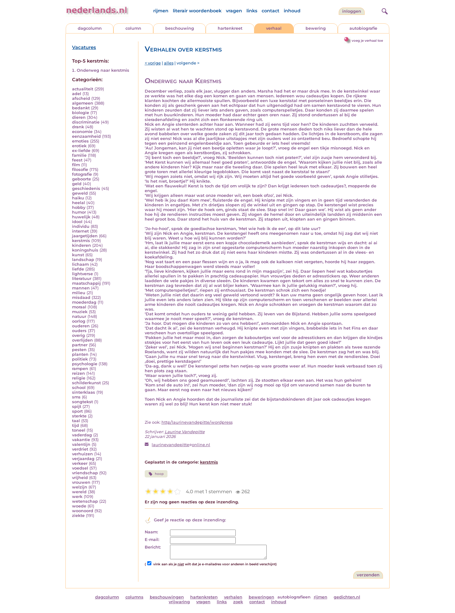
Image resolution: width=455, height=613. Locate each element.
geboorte (81, 179)
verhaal (274, 28)
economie (82, 131)
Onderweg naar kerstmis (103, 70)
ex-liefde (81, 150)
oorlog (78, 321)
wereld (79, 491)
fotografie (82, 174)
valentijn (81, 444)
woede (79, 506)
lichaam (80, 264)
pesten (79, 349)
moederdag (84, 302)
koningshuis (85, 250)
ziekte (78, 515)
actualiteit (82, 89)
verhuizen (82, 454)
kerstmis (81, 240)
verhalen (233, 597)
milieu (78, 292)
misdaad (81, 297)
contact (270, 11)
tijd (75, 425)
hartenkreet (230, 28)
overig (78, 335)
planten (80, 354)
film (76, 164)
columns (134, 597)
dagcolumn (90, 28)
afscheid (81, 98)
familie (79, 155)
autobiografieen (294, 597)
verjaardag (83, 458)
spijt (76, 406)
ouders (79, 330)
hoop (156, 474)
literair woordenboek (197, 11)
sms (76, 397)
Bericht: (153, 547)
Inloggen (351, 11)
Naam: (151, 532)
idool (77, 221)
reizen (78, 373)
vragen (234, 11)
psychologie (84, 363)
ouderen (81, 326)
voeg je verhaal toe (367, 41)
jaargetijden (85, 236)
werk (77, 496)
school (79, 387)
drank (78, 126)
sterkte (79, 416)
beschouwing (179, 28)
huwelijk (81, 217)
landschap (83, 259)
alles (168, 63)
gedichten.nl (347, 597)
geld (77, 183)
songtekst (82, 401)
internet (80, 231)
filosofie (80, 169)
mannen (81, 288)
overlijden (82, 340)
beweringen (261, 597)
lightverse (82, 273)
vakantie (81, 439)
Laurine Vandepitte (185, 431)
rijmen (160, 11)
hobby (78, 207)
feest (77, 160)
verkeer (80, 463)
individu (80, 226)
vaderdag (82, 435)
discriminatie (86, 122)
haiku (78, 198)
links (251, 11)
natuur (79, 316)
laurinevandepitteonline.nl (181, 444)
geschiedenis (86, 188)
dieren (79, 117)
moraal (79, 307)
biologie (80, 112)
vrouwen (81, 482)
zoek (238, 601)
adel (76, 93)
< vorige (153, 63)
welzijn (79, 487)
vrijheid (80, 477)
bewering (316, 28)
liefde (78, 269)
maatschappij (86, 283)
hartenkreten (204, 597)
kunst (78, 254)
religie (78, 378)
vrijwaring (179, 601)
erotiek (79, 145)
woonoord (82, 510)
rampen (80, 368)
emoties (80, 141)
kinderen (81, 245)
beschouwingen (167, 597)
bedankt (81, 108)
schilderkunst (86, 382)
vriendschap (85, 472)
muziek (80, 311)
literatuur (81, 278)
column (133, 28)
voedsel (80, 468)
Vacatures (84, 47)
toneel (78, 430)
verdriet (80, 449)
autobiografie (363, 28)
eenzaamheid (86, 136)
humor (79, 212)
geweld (80, 193)
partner (80, 345)
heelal (78, 202)
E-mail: (152, 539)
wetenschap (85, 501)
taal (76, 420)
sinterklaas (83, 392)
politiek (80, 359)
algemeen (82, 103)
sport (77, 411)
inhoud (292, 11)
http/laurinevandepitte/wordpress (197, 422)
